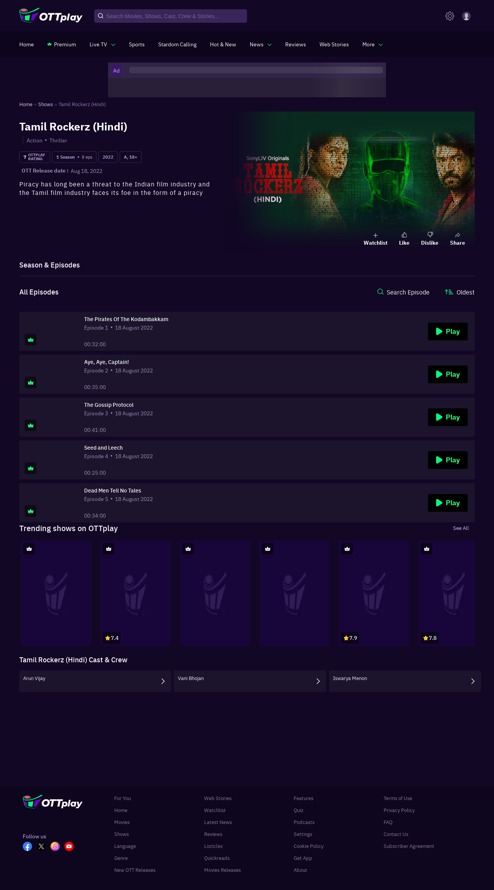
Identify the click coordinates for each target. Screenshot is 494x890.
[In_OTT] (57, 847)
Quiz (298, 810)
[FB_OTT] (30, 847)
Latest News (218, 822)
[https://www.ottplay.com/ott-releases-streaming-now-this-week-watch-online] (223, 44)
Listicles (213, 846)
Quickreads (217, 857)
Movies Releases (222, 869)
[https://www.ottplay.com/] (26, 44)
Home (120, 810)
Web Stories (218, 798)
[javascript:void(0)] (102, 44)
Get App (303, 857)
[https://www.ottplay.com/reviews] (295, 44)
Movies (122, 822)
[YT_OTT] (71, 847)
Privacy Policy (399, 810)
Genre (121, 857)
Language (125, 846)
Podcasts (304, 822)
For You (122, 798)
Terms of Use (398, 798)
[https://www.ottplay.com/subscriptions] (61, 44)
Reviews (213, 834)
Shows (121, 834)
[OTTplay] (51, 16)
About (300, 869)
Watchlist (215, 810)
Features (303, 798)
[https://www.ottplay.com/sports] (137, 44)
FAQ (388, 822)
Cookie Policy (308, 846)
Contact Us (396, 834)
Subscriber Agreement (409, 846)
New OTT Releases (135, 869)
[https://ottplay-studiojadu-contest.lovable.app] (177, 44)
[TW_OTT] (44, 847)
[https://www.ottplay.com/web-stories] (334, 44)
